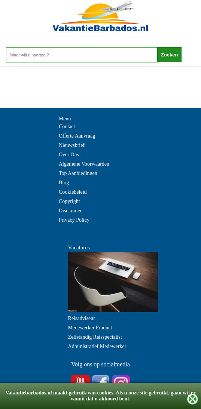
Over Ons (69, 154)
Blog (64, 182)
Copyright (69, 201)
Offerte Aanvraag (77, 136)
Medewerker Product (90, 327)
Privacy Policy (74, 220)
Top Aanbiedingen (78, 173)
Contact (67, 126)
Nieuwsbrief (72, 145)
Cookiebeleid (73, 192)
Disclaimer (70, 210)
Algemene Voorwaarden (84, 164)
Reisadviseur (81, 318)
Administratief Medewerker (97, 346)
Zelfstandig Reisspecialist (95, 337)
